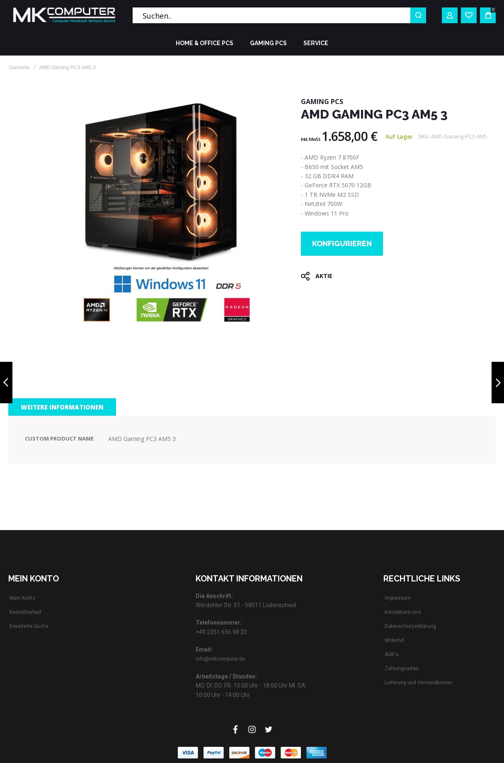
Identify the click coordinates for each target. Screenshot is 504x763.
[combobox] (279, 15)
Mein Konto (22, 598)
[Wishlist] (469, 15)
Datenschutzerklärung (410, 626)
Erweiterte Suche (29, 626)
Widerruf (394, 640)
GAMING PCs (322, 101)
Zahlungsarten (402, 668)
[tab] (62, 407)
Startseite (19, 67)
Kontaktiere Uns (403, 612)
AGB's (392, 654)
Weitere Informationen (62, 407)
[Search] (418, 15)
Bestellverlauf (25, 612)
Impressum (398, 598)
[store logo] (64, 15)
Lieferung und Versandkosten (419, 682)
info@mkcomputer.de (220, 659)
